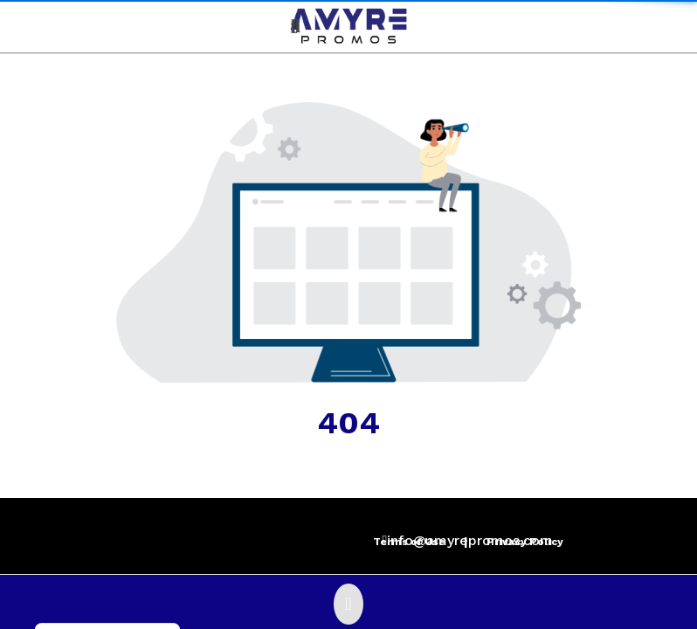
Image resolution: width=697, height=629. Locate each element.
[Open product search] (295, 26)
